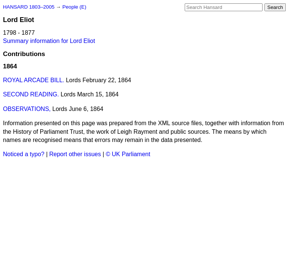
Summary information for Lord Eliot (49, 41)
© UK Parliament (128, 154)
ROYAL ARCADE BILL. (33, 80)
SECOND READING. (31, 94)
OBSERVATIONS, (27, 109)
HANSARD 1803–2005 (28, 7)
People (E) (74, 7)
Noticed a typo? (23, 154)
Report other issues (75, 154)
